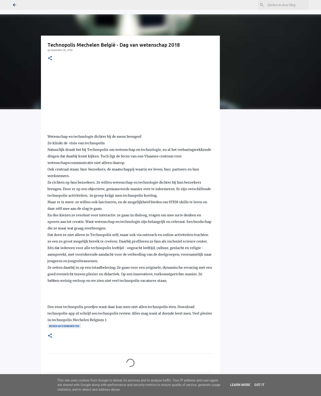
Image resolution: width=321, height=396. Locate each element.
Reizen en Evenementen (64, 326)
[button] (49, 58)
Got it (259, 385)
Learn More (240, 385)
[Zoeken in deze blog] (287, 5)
